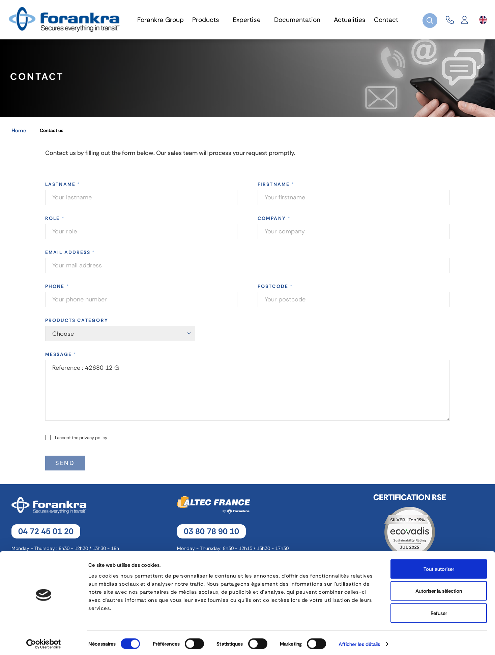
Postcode (275, 289)
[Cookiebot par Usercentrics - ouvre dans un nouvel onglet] (43, 642)
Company (274, 221)
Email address (70, 255)
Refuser (439, 611)
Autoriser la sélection (438, 589)
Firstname (276, 187)
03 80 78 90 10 (211, 534)
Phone (57, 289)
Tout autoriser (439, 566)
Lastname (62, 187)
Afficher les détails (359, 641)
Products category (76, 323)
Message (61, 357)
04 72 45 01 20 (46, 534)
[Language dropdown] (483, 20)
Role (55, 221)
